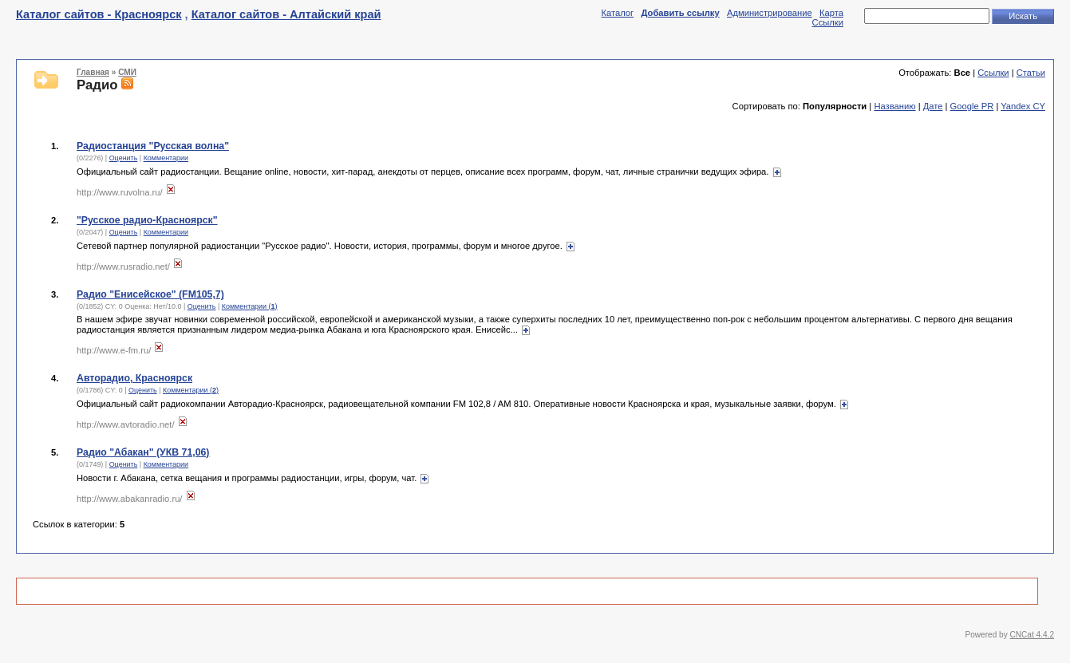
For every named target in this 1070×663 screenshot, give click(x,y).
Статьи (1031, 72)
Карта (831, 13)
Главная (93, 72)
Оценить (123, 158)
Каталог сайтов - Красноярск (99, 14)
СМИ (127, 72)
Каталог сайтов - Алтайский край (286, 14)
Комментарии (166, 158)
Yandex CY (1023, 106)
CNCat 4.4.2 (1032, 634)
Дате (933, 106)
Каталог (617, 13)
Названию (894, 106)
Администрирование (769, 13)
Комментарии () (250, 306)
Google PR (972, 106)
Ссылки (827, 22)
